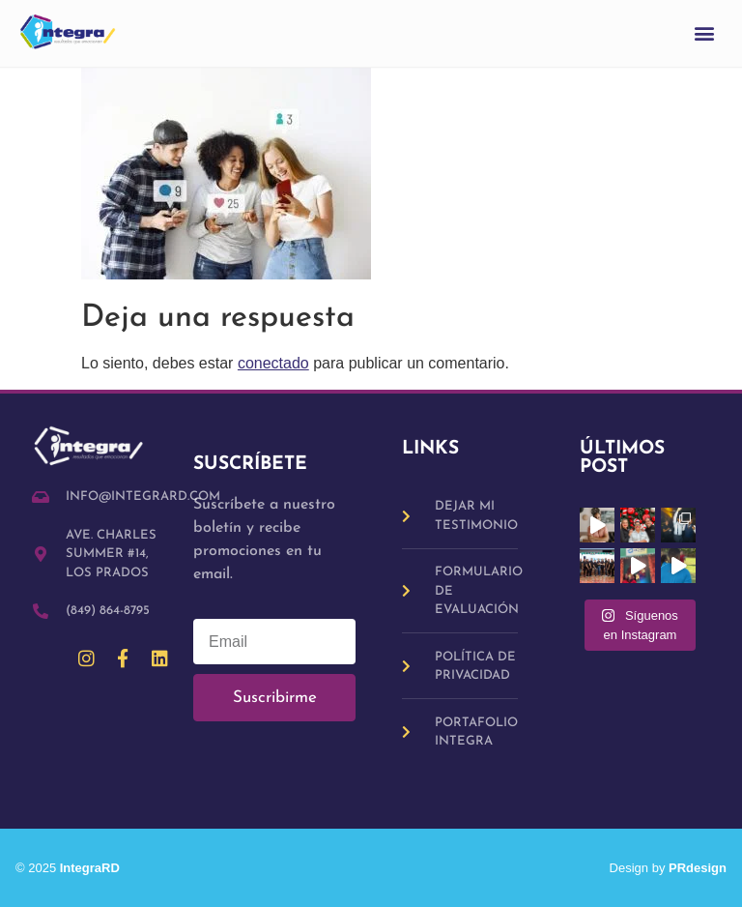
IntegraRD (97, 868)
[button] (705, 33)
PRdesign (698, 868)
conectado (273, 363)
